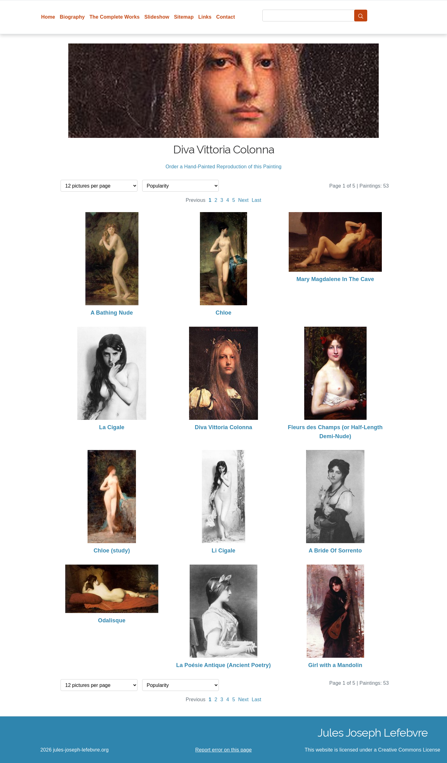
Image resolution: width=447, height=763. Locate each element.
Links (205, 17)
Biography (72, 17)
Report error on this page (223, 749)
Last (256, 200)
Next (243, 200)
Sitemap (183, 17)
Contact (225, 17)
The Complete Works (114, 17)
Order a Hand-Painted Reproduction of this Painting (223, 166)
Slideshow (156, 17)
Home (48, 17)
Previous (195, 200)
